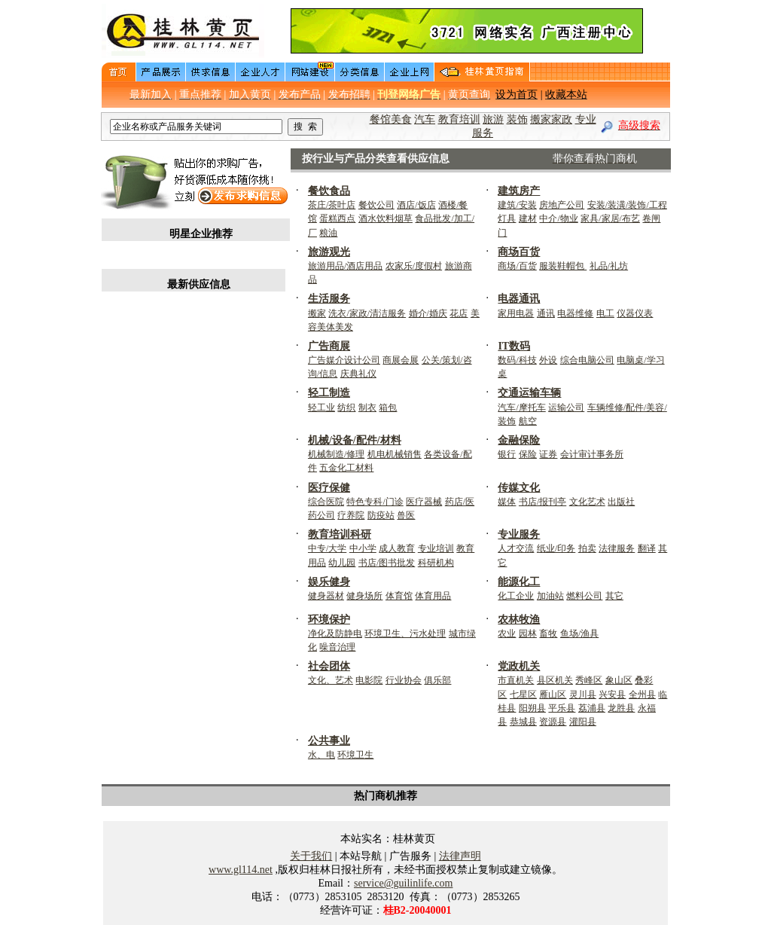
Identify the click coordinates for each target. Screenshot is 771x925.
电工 (605, 313)
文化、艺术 (330, 680)
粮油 (328, 232)
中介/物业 (558, 218)
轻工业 (321, 407)
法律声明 (460, 856)
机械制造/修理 (336, 454)
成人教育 (397, 548)
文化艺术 (587, 501)
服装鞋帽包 (563, 266)
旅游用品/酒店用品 (345, 266)
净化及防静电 (335, 633)
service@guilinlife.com (403, 883)
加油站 (550, 596)
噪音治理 (337, 647)
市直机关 (516, 680)
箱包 (388, 407)
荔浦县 (591, 708)
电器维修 (575, 313)
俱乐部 (437, 680)
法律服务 (617, 548)
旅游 (493, 119)
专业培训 (436, 548)
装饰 (517, 119)
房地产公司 (561, 205)
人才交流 (516, 548)
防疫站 (381, 515)
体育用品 (433, 596)
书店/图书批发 (386, 562)
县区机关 (555, 680)
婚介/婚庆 (428, 313)
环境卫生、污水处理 (405, 633)
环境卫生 (355, 754)
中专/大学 (327, 548)
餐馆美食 (391, 119)
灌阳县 (582, 721)
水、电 (321, 754)
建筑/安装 (517, 205)
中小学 (362, 548)
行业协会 (404, 680)
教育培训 (459, 119)
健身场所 (364, 596)
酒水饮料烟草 (385, 218)
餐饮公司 (376, 205)
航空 (528, 421)
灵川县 (582, 694)
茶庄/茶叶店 (331, 205)
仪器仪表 (635, 313)
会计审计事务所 (591, 454)
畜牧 (548, 633)
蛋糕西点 (337, 218)
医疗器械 (424, 501)
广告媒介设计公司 (344, 360)
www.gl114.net (241, 869)
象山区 (618, 680)
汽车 (424, 119)
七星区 (523, 694)
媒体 (507, 501)
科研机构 (436, 562)
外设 (548, 360)
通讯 (546, 313)
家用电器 (516, 313)
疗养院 (350, 515)
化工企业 (516, 596)
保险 (528, 454)
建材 (528, 218)
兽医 (406, 515)
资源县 (552, 721)
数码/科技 (517, 360)
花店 (458, 313)
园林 (528, 633)
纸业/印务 (556, 548)
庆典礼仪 (358, 373)
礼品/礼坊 (609, 266)
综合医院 (326, 501)
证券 (548, 454)
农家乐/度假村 (414, 266)
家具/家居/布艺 (610, 218)
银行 (507, 454)
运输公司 (566, 407)
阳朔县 (532, 708)
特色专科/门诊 (374, 501)
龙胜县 (621, 708)
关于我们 (311, 856)
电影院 (368, 680)
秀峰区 (588, 680)
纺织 (346, 407)
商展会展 (400, 360)
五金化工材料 (346, 467)
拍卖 (587, 548)
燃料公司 (584, 596)
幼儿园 (341, 562)
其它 (614, 596)
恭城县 (523, 721)
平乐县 (561, 708)
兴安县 (612, 694)
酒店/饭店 (416, 205)
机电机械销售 (394, 454)
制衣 (367, 407)
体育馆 (399, 596)
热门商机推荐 (385, 795)
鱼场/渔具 (579, 633)
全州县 (642, 694)
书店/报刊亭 (542, 501)
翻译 (647, 548)
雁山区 (552, 694)
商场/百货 (517, 266)
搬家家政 (551, 119)
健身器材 (326, 596)
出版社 (621, 501)
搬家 (317, 313)
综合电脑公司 (587, 360)
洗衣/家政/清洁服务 (367, 313)
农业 (507, 633)
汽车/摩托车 (521, 407)
